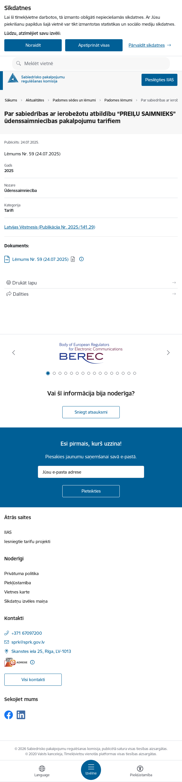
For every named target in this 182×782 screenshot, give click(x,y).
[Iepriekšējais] (13, 352)
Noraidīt (33, 45)
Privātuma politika (21, 573)
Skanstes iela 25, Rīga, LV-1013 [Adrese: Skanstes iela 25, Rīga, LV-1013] (41, 651)
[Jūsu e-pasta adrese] (91, 472)
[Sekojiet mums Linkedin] (21, 715)
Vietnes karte (17, 592)
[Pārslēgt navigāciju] (91, 770)
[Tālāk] (168, 352)
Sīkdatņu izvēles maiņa (26, 601)
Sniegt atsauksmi (91, 412)
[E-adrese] (15, 662)
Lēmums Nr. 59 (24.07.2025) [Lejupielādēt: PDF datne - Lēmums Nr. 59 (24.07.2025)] (40, 259)
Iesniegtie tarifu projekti (27, 541)
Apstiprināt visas (94, 45)
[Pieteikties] (91, 491)
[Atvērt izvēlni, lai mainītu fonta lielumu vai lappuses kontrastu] (140, 772)
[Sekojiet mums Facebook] (8, 715)
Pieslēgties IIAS (159, 79)
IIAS (7, 532)
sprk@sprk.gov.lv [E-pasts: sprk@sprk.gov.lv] (27, 642)
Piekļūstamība (17, 582)
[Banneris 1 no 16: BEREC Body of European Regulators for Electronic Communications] (91, 352)
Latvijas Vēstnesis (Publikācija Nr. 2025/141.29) (49, 227)
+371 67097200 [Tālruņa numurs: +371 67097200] (26, 633)
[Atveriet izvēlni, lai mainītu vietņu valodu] (42, 772)
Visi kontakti (33, 679)
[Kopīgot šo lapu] (91, 294)
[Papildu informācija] (81, 259)
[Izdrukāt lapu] (91, 282)
